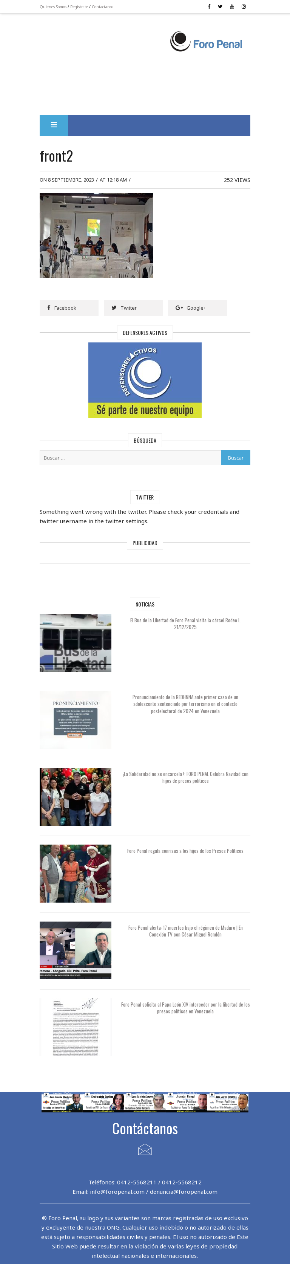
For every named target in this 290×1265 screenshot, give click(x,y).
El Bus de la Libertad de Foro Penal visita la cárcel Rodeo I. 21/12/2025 (186, 624)
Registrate (80, 6)
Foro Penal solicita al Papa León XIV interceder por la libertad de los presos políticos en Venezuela (186, 1008)
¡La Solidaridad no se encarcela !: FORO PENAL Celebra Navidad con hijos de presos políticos (185, 777)
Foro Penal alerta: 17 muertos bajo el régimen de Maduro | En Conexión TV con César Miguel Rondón (185, 931)
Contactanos (104, 6)
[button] (55, 125)
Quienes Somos (54, 6)
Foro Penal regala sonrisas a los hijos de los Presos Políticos (186, 851)
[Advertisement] (105, 45)
